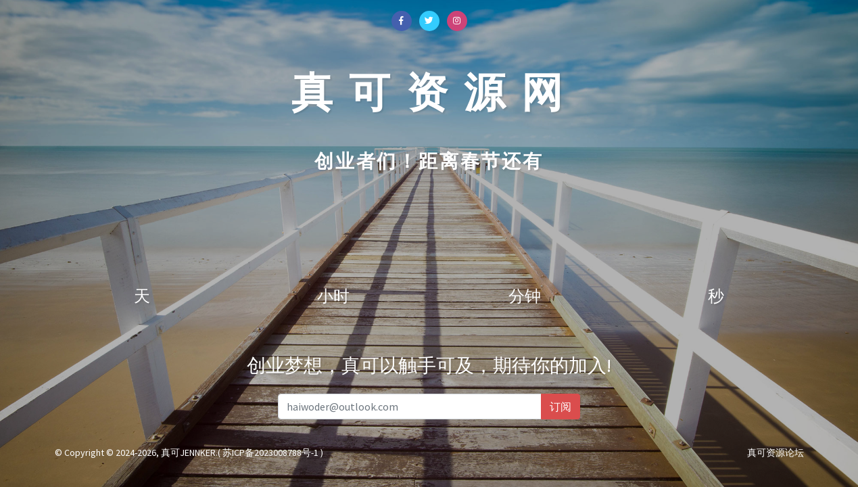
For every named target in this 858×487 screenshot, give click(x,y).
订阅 (560, 406)
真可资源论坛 (775, 452)
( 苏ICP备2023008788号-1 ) (270, 452)
